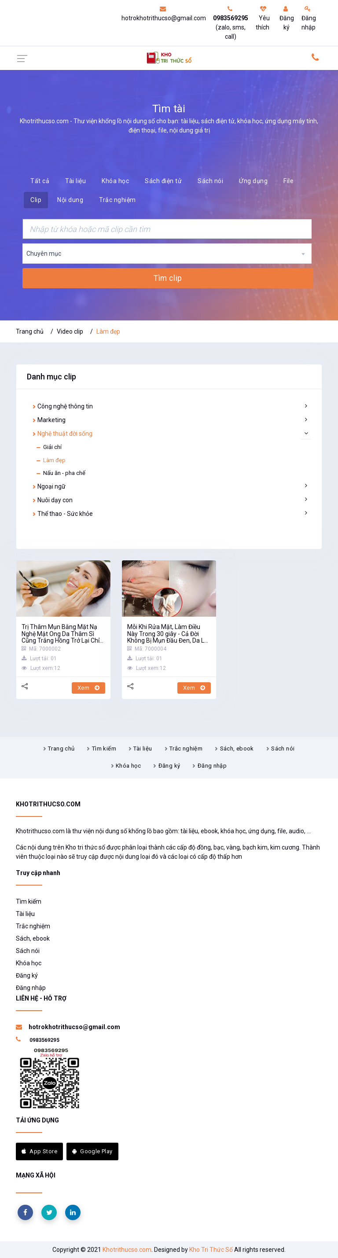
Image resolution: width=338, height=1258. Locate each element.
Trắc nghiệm (117, 199)
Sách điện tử (163, 180)
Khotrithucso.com (127, 1249)
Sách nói (210, 180)
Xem (88, 687)
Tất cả (39, 180)
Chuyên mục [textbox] (43, 253)
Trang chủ (30, 331)
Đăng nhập (308, 18)
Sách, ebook (237, 748)
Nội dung (70, 199)
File (288, 180)
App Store (39, 1151)
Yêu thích (263, 18)
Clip (35, 199)
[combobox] (167, 253)
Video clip (70, 331)
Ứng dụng (253, 180)
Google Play (92, 1151)
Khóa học (115, 180)
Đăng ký (286, 18)
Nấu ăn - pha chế (60, 473)
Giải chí (49, 447)
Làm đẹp (51, 460)
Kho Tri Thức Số (211, 1249)
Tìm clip (168, 278)
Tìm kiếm (104, 748)
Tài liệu (75, 180)
